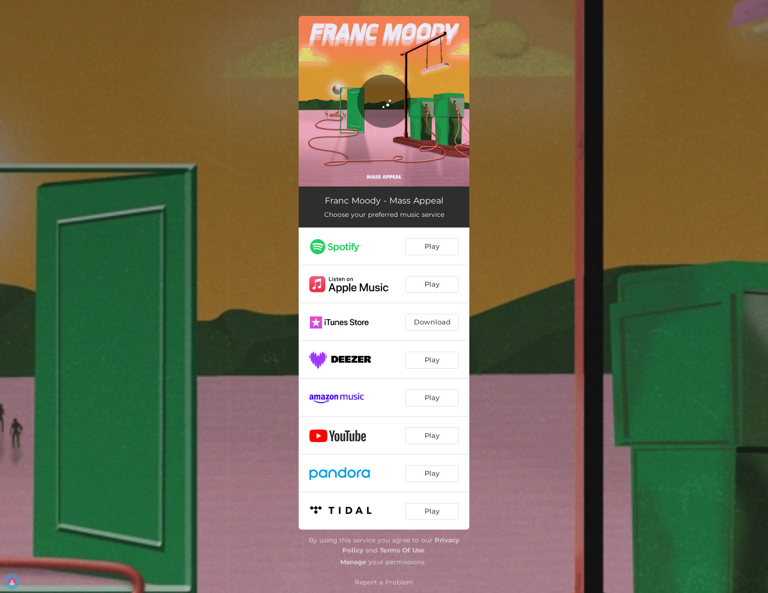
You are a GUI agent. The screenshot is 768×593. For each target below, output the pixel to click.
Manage (353, 562)
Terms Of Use (402, 550)
